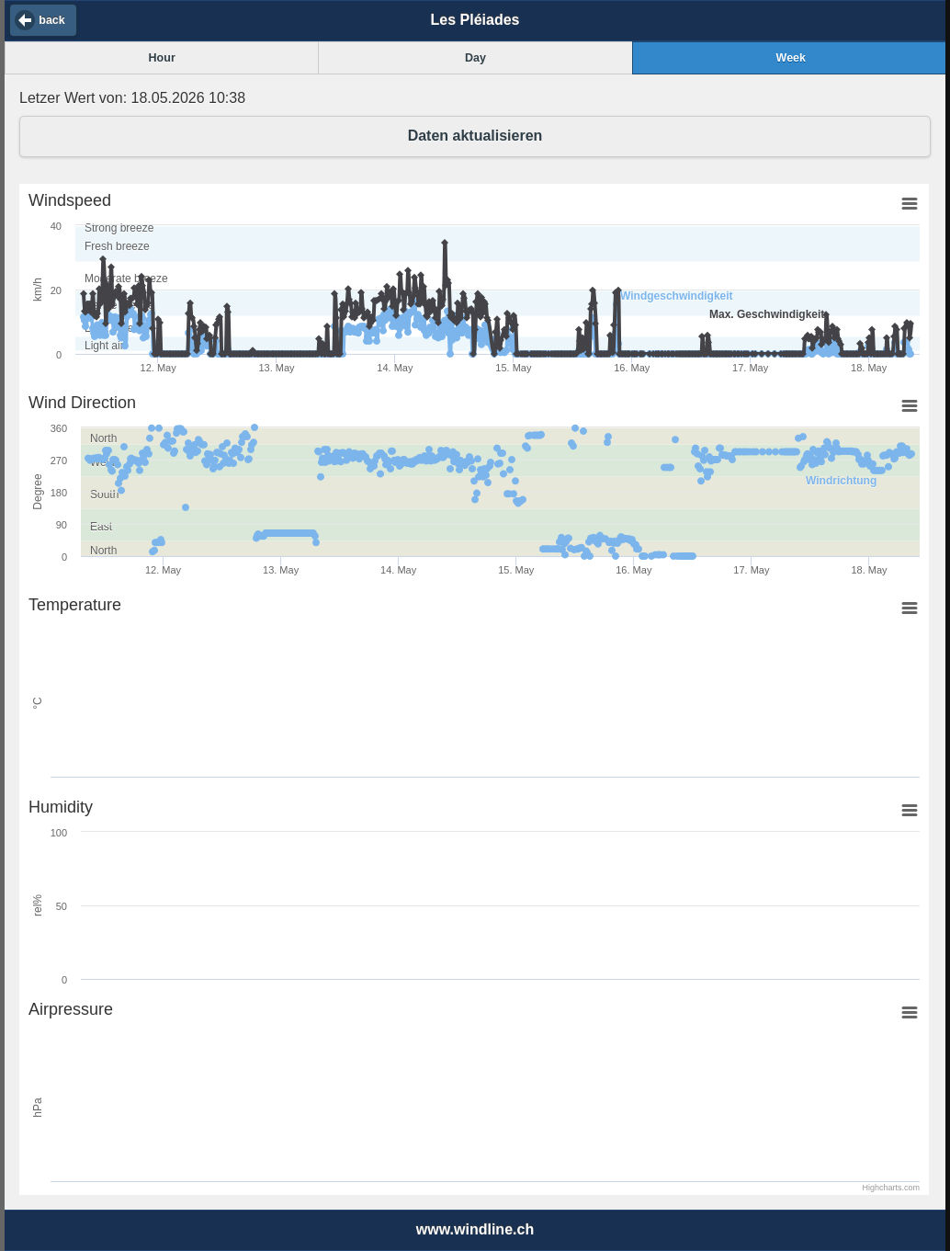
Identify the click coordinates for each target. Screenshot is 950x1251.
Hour (162, 57)
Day (475, 57)
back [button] (52, 20)
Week (791, 57)
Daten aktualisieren (475, 135)
